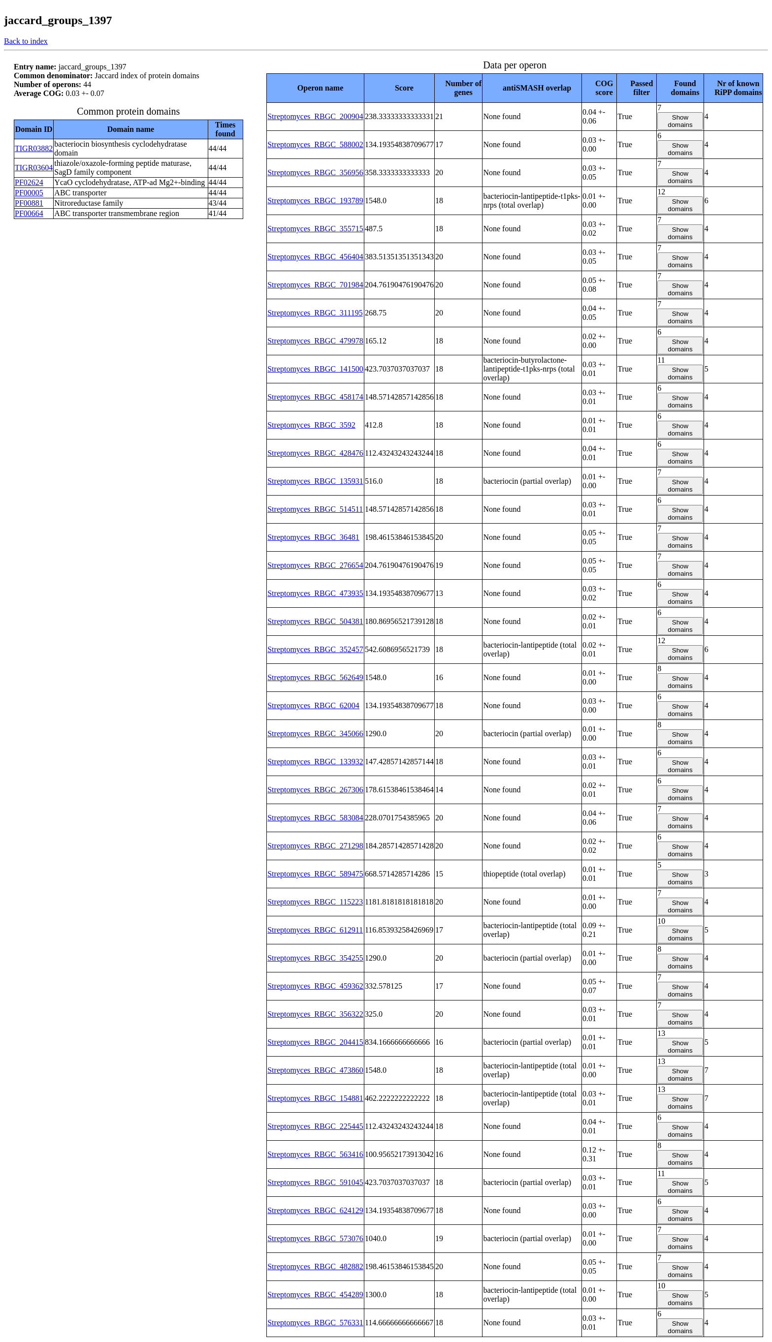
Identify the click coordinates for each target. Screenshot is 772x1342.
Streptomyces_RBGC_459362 (315, 986)
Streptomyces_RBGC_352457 (315, 649)
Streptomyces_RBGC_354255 (315, 958)
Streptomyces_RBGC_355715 (315, 228)
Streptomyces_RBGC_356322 (315, 1014)
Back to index (26, 41)
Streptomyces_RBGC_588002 (315, 144)
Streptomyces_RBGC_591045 (315, 1182)
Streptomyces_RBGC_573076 (315, 1238)
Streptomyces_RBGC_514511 (315, 509)
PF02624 (29, 182)
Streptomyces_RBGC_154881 (315, 1098)
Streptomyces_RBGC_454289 (315, 1294)
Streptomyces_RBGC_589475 (315, 874)
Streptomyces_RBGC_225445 (315, 1126)
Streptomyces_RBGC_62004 (313, 705)
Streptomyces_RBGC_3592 (311, 425)
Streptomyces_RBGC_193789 (315, 200)
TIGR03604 (34, 167)
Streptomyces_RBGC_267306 (315, 789)
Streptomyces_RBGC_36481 (313, 537)
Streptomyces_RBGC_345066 (315, 733)
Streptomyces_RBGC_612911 (315, 930)
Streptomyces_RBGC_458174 (315, 397)
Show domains (680, 121)
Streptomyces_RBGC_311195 (314, 313)
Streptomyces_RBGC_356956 (315, 172)
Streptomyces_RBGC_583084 (315, 817)
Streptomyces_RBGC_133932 (315, 761)
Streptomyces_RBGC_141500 (315, 369)
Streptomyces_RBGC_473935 (315, 593)
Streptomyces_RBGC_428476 (315, 453)
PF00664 (29, 213)
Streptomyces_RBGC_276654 (315, 565)
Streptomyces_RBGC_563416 (315, 1154)
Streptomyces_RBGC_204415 (315, 1042)
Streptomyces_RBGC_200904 (315, 116)
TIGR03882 (34, 148)
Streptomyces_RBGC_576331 (315, 1322)
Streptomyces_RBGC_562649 (315, 677)
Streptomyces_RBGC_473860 (315, 1070)
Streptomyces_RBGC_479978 (315, 341)
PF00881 (29, 203)
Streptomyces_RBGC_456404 (315, 256)
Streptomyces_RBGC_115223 (315, 902)
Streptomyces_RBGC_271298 (315, 846)
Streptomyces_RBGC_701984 (315, 285)
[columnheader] (315, 87)
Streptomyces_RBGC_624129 (315, 1210)
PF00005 (29, 192)
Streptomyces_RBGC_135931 (315, 481)
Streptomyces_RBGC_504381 (315, 621)
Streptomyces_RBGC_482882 (315, 1266)
